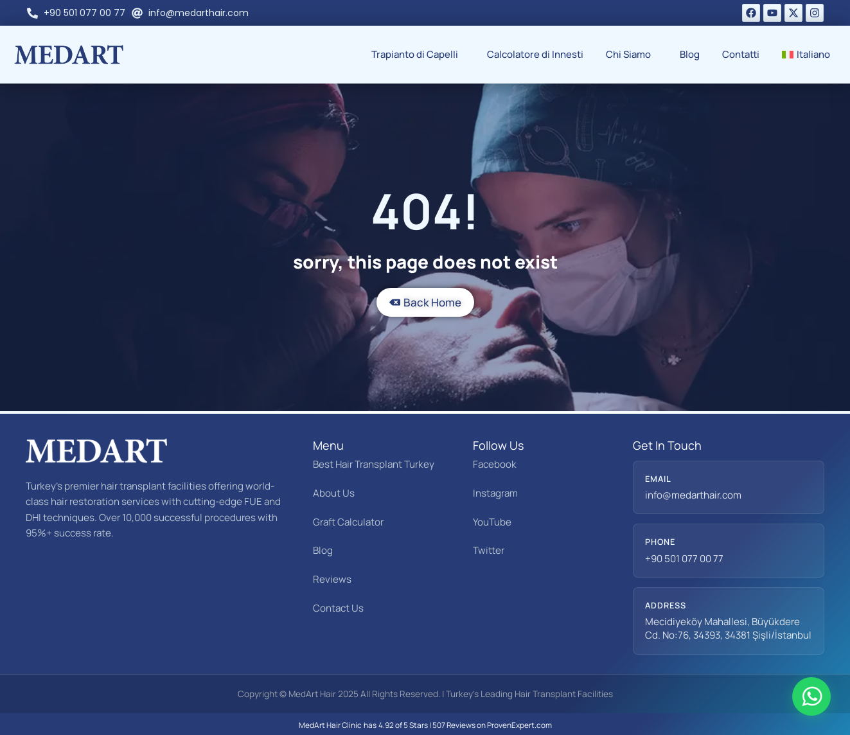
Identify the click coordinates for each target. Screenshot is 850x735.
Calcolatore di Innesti (535, 54)
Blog (690, 54)
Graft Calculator (348, 522)
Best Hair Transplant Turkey (373, 464)
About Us (334, 493)
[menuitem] (809, 54)
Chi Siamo (631, 54)
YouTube (492, 522)
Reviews (332, 579)
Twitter (488, 550)
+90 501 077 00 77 (684, 558)
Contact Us (338, 608)
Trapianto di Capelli (418, 54)
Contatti (740, 54)
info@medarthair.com (693, 495)
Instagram (495, 493)
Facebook (495, 464)
